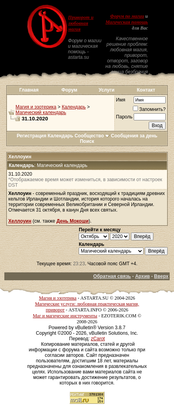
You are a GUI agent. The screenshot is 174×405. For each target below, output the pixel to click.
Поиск (87, 141)
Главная (29, 90)
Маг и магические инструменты (65, 316)
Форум (69, 90)
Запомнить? (149, 109)
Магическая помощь (127, 22)
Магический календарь (40, 112)
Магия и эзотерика (35, 107)
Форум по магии (127, 16)
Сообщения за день (134, 136)
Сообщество (92, 136)
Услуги (106, 90)
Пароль (124, 117)
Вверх (161, 276)
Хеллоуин (19, 221)
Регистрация (31, 136)
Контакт (146, 90)
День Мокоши (73, 221)
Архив (142, 276)
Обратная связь (112, 276)
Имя (120, 100)
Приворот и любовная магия (80, 23)
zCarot (98, 338)
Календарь (74, 107)
